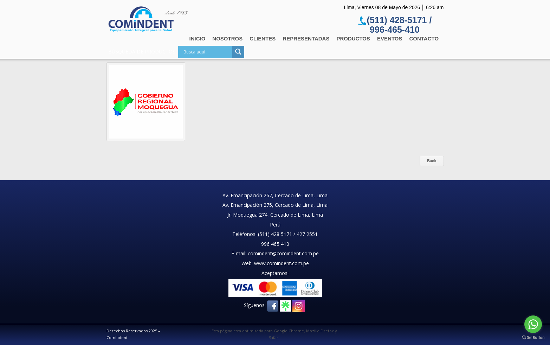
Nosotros (227, 38)
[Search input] (207, 52)
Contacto (424, 38)
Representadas (306, 38)
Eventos (389, 38)
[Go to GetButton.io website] (533, 338)
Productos (353, 38)
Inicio (197, 38)
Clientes (263, 38)
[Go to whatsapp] (533, 324)
